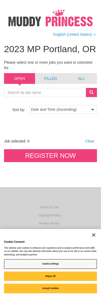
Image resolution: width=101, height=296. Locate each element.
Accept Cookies (50, 288)
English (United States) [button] (74, 34)
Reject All (51, 276)
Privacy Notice (49, 223)
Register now (50, 155)
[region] (50, 262)
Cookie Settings (50, 264)
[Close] (94, 235)
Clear (89, 141)
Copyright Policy (49, 215)
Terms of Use (49, 207)
